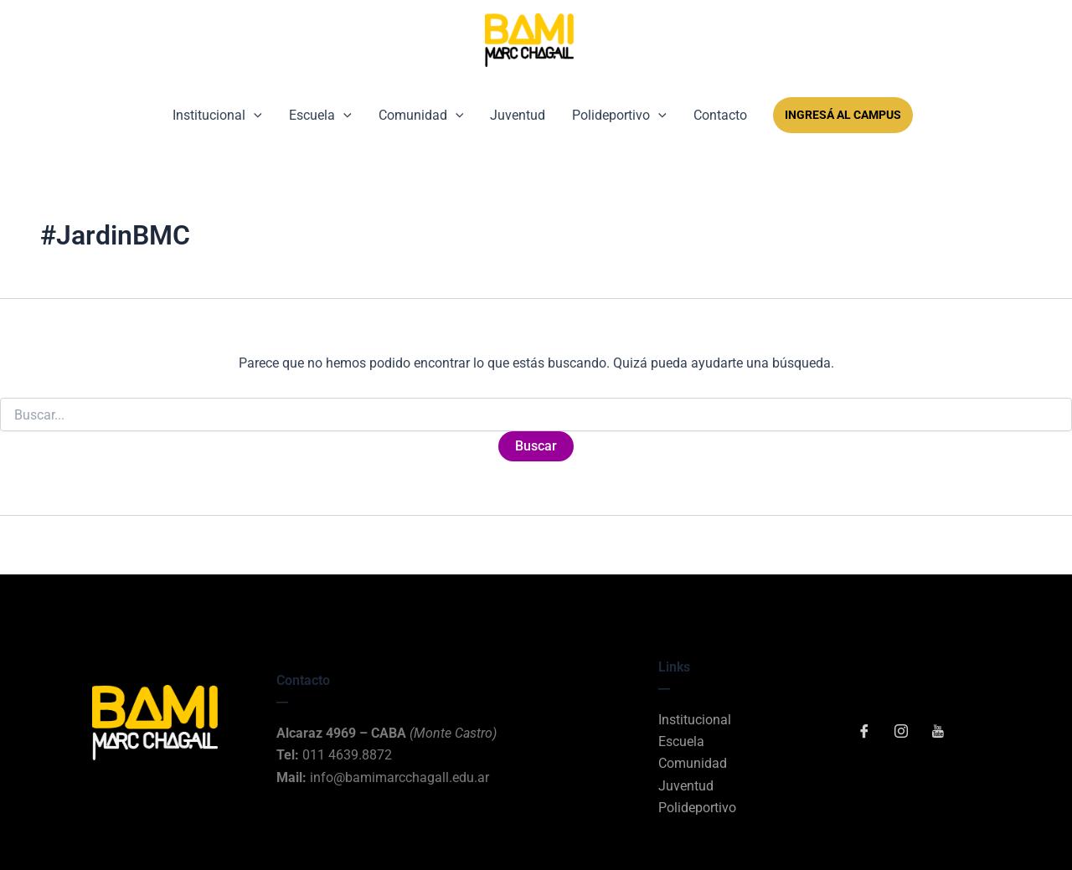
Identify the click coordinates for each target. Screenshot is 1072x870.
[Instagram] (901, 732)
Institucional (217, 115)
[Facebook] (864, 732)
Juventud (517, 115)
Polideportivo (619, 115)
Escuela (320, 115)
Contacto (720, 115)
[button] (253, 115)
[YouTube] (938, 732)
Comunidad (421, 115)
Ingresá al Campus (843, 114)
